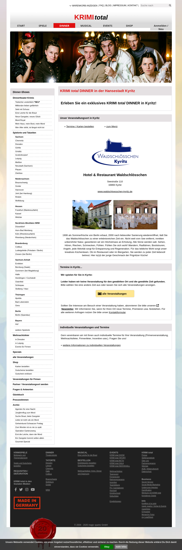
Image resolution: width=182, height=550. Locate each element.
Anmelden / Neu (161, 26)
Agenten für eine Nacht (25, 409)
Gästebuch (18, 394)
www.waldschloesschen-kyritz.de (115, 191)
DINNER (64, 25)
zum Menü (111, 126)
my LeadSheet (147, 517)
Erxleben (19, 263)
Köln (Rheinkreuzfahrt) (25, 234)
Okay (106, 547)
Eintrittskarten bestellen (87, 463)
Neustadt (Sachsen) (24, 166)
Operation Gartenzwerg (25, 431)
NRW (48, 490)
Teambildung (115, 485)
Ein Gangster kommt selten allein (29, 438)
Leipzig (18, 158)
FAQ (101, 5)
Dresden (19, 144)
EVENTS (107, 25)
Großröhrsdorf (21, 155)
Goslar (18, 186)
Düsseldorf (20, 227)
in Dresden (20, 339)
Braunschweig (21, 182)
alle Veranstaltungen (23, 357)
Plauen (18, 169)
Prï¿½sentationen (117, 488)
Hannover (19, 190)
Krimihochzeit (115, 493)
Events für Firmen (23, 347)
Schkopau (19, 285)
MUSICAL (86, 25)
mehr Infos (121, 547)
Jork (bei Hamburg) (23, 193)
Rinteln (18, 197)
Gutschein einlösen (23, 374)
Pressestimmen (21, 400)
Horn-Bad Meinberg (23, 230)
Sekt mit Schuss (22, 109)
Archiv (16, 405)
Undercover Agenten (150, 488)
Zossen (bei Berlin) (23, 254)
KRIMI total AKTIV (117, 461)
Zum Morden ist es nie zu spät (28, 427)
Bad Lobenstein (22, 302)
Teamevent (114, 474)
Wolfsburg (19, 201)
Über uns (145, 461)
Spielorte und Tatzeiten (24, 133)
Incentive (113, 482)
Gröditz (18, 151)
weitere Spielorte (22, 330)
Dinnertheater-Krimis (23, 98)
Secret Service (147, 482)
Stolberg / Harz (21, 289)
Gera (17, 305)
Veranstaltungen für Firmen (27, 379)
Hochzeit (113, 491)
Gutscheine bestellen (24, 370)
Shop (15, 362)
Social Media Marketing (151, 485)
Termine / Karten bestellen (80, 126)
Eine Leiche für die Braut (26, 113)
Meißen (18, 162)
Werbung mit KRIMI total (151, 493)
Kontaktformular (117, 312)
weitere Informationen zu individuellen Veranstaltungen (92, 345)
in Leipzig (19, 343)
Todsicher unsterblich (27, 102)
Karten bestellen (22, 366)
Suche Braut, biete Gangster (27, 416)
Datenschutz (147, 472)
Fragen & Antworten (23, 389)
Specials (17, 352)
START (21, 25)
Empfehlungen (115, 501)
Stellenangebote (148, 458)
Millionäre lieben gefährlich (26, 105)
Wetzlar (18, 217)
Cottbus (18, 247)
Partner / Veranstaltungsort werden (30, 384)
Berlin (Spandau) (22, 315)
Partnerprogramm (149, 463)
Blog (108, 5)
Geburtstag (114, 496)
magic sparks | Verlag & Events (154, 506)
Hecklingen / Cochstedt (25, 278)
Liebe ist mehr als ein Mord (27, 420)
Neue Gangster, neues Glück (27, 117)
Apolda (18, 298)
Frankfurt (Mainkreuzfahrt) (26, 210)
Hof (16, 324)
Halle (17, 274)
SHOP (129, 25)
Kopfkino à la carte (149, 504)
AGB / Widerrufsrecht (150, 469)
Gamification (147, 490)
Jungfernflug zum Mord (25, 413)
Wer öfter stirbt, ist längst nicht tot (29, 127)
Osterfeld (19, 282)
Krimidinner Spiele (149, 496)
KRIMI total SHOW (117, 455)
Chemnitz (19, 140)
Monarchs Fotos (148, 515)
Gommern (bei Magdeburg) (27, 271)
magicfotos (146, 509)
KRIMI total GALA (117, 463)
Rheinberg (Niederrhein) (25, 237)
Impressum (119, 5)
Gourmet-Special (22, 442)
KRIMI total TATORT (118, 458)
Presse (144, 455)
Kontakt (133, 5)
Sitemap (145, 466)
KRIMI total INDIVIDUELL (120, 466)
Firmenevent (115, 477)
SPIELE (43, 25)
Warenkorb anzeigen (84, 5)
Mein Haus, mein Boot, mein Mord (30, 124)
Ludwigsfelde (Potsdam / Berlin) (29, 250)
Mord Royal (20, 120)
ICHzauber (146, 512)
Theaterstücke (51, 455)
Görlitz (18, 148)
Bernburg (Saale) (22, 267)
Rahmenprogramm (117, 480)
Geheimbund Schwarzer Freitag (29, 423)
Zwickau (18, 173)
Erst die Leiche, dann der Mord (28, 434)
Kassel (18, 214)
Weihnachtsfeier (21, 335)
